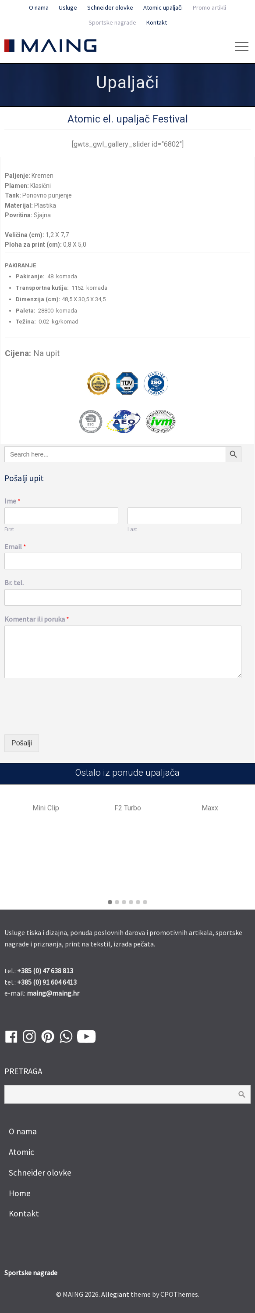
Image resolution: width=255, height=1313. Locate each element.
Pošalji (21, 743)
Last (132, 529)
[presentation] (71, 720)
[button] (109, 902)
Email (15, 546)
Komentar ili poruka (36, 619)
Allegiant (115, 1294)
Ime (12, 500)
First (9, 529)
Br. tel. (14, 582)
